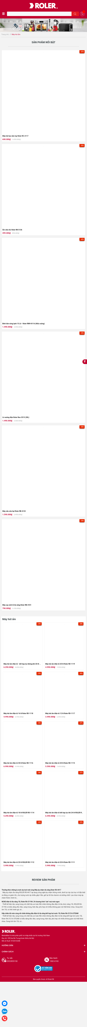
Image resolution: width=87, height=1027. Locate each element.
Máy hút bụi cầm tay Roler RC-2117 (15, 136)
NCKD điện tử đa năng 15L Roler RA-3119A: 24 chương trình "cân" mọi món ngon (30, 902)
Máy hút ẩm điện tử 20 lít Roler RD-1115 (60, 763)
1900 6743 (67, 959)
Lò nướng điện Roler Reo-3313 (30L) (15, 417)
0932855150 (25, 959)
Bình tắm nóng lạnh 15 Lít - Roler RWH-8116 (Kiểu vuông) (23, 324)
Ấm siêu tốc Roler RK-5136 (12, 230)
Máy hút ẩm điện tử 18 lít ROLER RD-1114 (19, 813)
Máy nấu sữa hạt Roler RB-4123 (14, 511)
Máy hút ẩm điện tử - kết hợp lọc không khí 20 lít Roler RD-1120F (27, 664)
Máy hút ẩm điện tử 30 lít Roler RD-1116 (18, 763)
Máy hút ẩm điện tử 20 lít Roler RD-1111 (60, 862)
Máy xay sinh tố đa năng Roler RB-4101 (16, 605)
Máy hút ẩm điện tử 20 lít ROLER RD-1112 (19, 862)
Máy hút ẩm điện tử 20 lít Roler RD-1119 (60, 664)
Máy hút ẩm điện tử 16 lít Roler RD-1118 (18, 713)
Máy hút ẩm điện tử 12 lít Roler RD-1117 (60, 713)
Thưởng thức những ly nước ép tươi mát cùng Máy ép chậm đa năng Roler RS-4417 (31, 890)
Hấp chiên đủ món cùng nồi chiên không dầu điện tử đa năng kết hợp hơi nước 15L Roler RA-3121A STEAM (40, 913)
